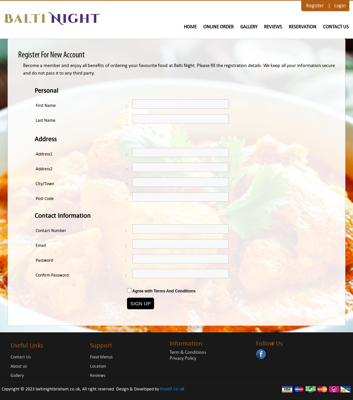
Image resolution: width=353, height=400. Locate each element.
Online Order (218, 27)
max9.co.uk (172, 388)
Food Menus (101, 357)
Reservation (302, 27)
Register (315, 5)
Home (190, 27)
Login (340, 5)
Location (98, 366)
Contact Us (336, 27)
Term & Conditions (188, 352)
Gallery (248, 27)
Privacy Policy (183, 358)
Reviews (273, 27)
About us (19, 366)
